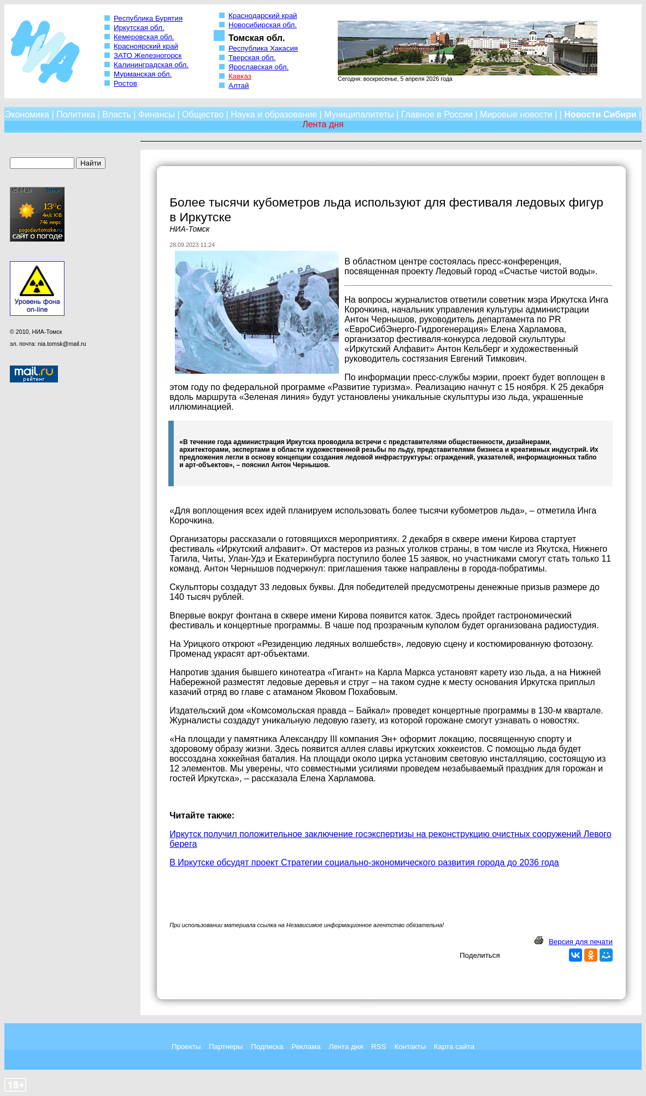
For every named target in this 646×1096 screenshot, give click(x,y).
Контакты (410, 1046)
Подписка (267, 1046)
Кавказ (239, 76)
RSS (378, 1046)
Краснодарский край (262, 15)
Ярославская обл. (258, 67)
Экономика (27, 114)
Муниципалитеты (359, 114)
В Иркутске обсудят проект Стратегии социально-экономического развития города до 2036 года (364, 862)
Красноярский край (146, 46)
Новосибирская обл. (262, 25)
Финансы (156, 114)
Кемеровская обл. (144, 37)
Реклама (305, 1046)
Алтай (238, 85)
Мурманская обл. (143, 74)
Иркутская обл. (139, 27)
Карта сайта (454, 1046)
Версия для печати (581, 942)
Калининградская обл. (151, 65)
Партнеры (226, 1046)
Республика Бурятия (148, 18)
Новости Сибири (600, 114)
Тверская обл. (251, 58)
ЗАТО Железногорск (147, 55)
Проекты (186, 1046)
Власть (116, 114)
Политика (75, 114)
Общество (203, 114)
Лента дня (345, 1046)
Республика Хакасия (263, 48)
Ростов (125, 83)
